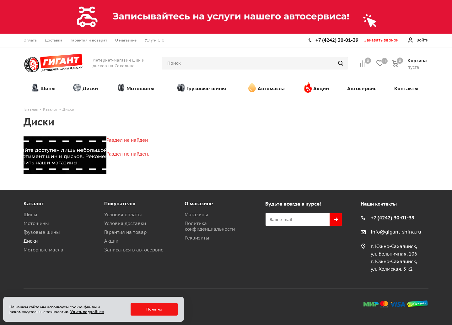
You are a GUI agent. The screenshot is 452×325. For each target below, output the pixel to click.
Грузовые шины (42, 232)
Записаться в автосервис (133, 250)
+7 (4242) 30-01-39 (336, 40)
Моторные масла (43, 250)
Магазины (196, 215)
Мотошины (36, 223)
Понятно (154, 309)
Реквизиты (197, 238)
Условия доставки (125, 223)
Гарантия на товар (125, 232)
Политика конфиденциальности (210, 226)
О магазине (199, 203)
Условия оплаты (123, 215)
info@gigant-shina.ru (396, 232)
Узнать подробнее (87, 311)
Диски (31, 241)
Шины (30, 215)
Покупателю (120, 203)
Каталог (34, 203)
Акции (111, 241)
